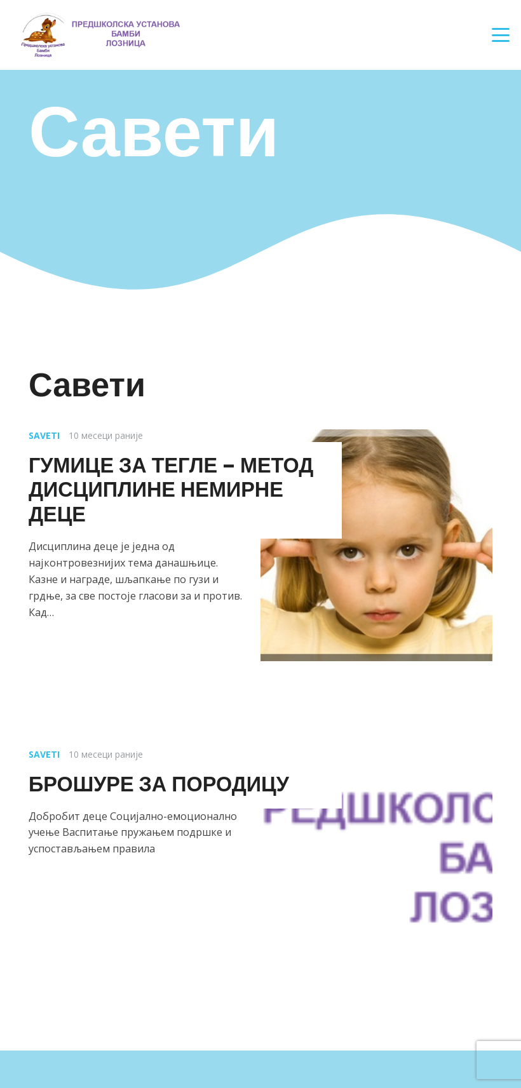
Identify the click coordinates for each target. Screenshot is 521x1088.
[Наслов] (99, 35)
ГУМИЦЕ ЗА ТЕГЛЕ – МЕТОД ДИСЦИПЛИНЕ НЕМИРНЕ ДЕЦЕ (171, 490)
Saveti (44, 435)
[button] (501, 35)
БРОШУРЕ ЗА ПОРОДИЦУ (159, 784)
